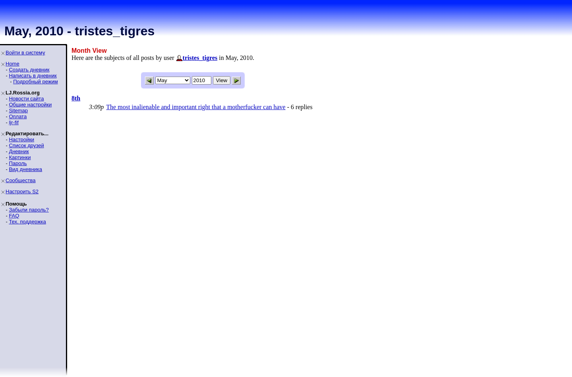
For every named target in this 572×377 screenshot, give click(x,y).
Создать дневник (29, 70)
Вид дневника (25, 169)
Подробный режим (35, 82)
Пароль (18, 163)
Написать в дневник (32, 76)
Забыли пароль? (28, 210)
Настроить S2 (22, 191)
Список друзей (26, 145)
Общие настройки (30, 105)
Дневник (19, 151)
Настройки (21, 139)
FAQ (14, 216)
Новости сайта (26, 99)
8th (76, 98)
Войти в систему (25, 53)
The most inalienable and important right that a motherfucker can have (195, 107)
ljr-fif (14, 122)
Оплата (18, 116)
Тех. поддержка (27, 222)
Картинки (20, 157)
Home (12, 64)
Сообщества (21, 180)
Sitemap (18, 110)
